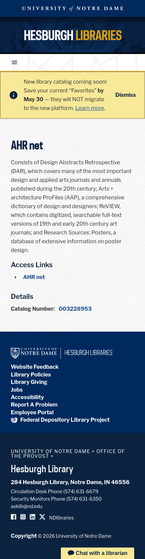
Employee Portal (32, 412)
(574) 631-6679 (80, 491)
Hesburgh (73, 35)
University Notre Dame (72, 8)
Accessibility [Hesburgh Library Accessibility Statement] (27, 397)
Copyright (24, 536)
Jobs (17, 390)
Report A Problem (34, 404)
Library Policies (31, 374)
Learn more (89, 108)
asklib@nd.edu (26, 506)
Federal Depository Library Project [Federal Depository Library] (60, 420)
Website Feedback (35, 367)
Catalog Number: (33, 309)
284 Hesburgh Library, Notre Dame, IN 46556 (70, 482)
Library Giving (29, 382)
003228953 (75, 309)
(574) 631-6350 (84, 499)
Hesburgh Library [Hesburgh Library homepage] (42, 468)
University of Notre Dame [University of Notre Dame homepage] (50, 451)
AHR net (34, 277)
